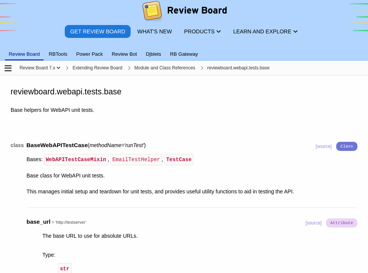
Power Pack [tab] (89, 54)
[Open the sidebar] (8, 69)
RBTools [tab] (58, 54)
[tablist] (184, 50)
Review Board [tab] (24, 54)
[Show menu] (58, 68)
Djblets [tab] (153, 54)
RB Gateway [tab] (184, 54)
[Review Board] (184, 12)
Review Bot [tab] (124, 54)
